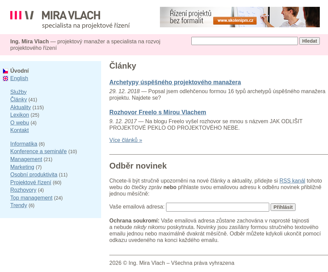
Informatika (23, 144)
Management (26, 159)
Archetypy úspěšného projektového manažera (175, 82)
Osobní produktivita (33, 174)
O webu (19, 123)
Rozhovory (23, 190)
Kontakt (19, 130)
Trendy (18, 205)
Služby (18, 92)
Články (18, 99)
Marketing (22, 167)
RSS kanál (292, 181)
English (19, 78)
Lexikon (19, 115)
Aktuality (20, 107)
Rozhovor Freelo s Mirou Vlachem (157, 112)
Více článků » (125, 140)
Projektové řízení (30, 182)
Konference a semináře (38, 151)
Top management (31, 198)
